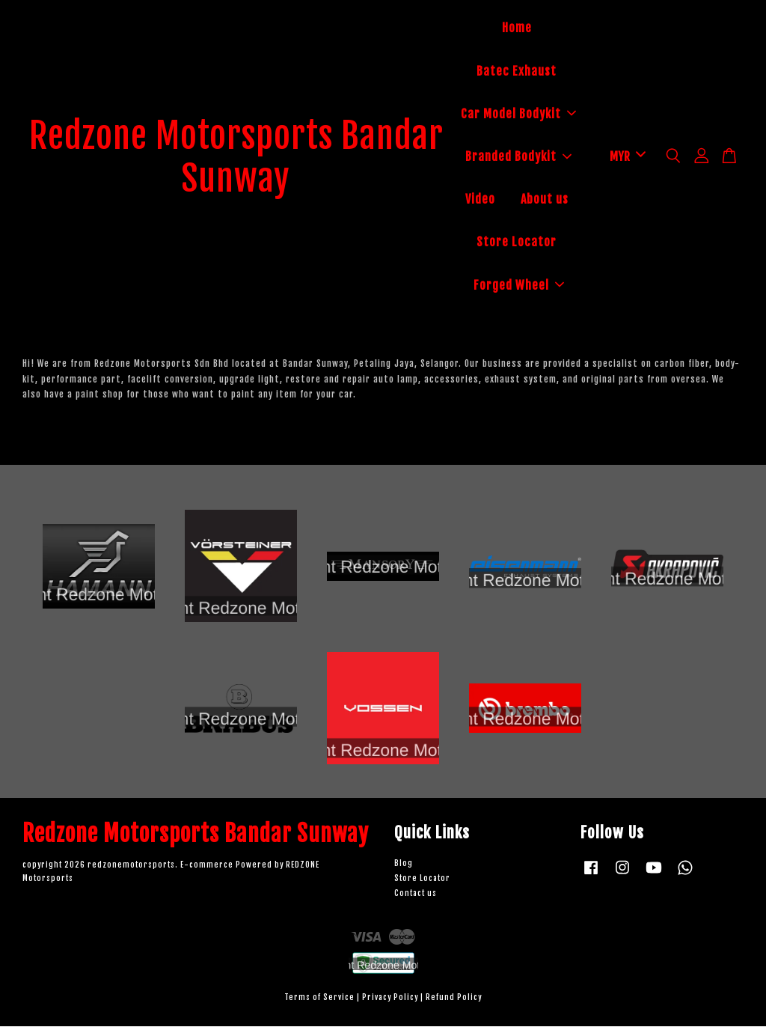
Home (517, 28)
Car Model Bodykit (518, 113)
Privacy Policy (390, 998)
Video (480, 199)
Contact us (415, 894)
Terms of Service (319, 998)
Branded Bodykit (518, 157)
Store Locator (517, 242)
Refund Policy (454, 998)
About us (545, 199)
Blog (403, 864)
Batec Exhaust (517, 71)
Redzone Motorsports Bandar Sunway (236, 158)
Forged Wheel (519, 285)
